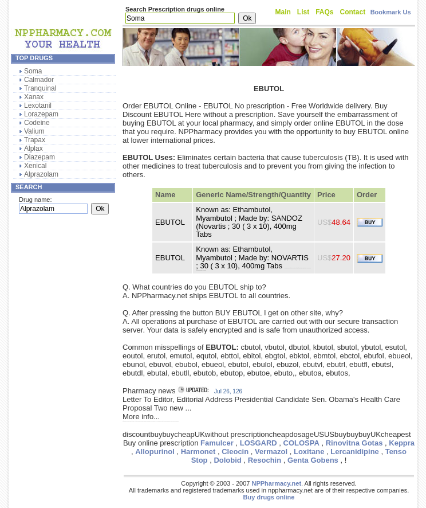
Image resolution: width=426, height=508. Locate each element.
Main (283, 12)
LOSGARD (258, 443)
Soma (33, 71)
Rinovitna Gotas (354, 443)
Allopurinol (155, 451)
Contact (353, 12)
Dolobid (227, 460)
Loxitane (309, 451)
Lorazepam (41, 114)
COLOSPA (301, 443)
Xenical (35, 166)
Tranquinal (40, 88)
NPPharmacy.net (276, 483)
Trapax (34, 140)
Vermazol (271, 451)
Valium (34, 131)
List (303, 12)
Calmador (39, 80)
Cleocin (235, 451)
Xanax (34, 97)
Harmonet (198, 451)
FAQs (324, 12)
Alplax (33, 148)
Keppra (402, 443)
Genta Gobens (312, 460)
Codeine (37, 123)
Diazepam (39, 157)
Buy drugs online (269, 497)
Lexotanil (38, 105)
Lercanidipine (354, 451)
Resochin (265, 460)
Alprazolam (41, 174)
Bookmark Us (390, 12)
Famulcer (217, 443)
